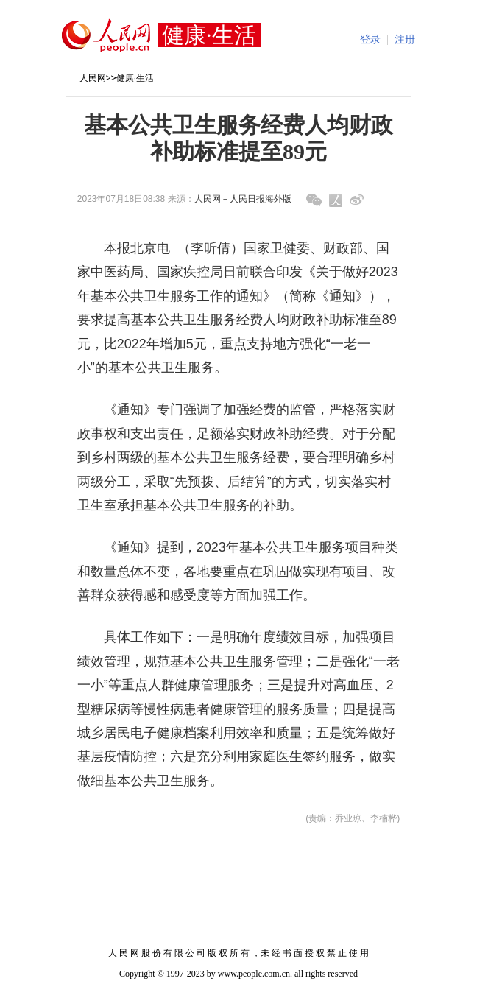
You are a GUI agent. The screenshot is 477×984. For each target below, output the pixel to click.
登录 (370, 39)
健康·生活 (135, 78)
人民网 (93, 78)
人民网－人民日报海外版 (243, 199)
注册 (405, 39)
